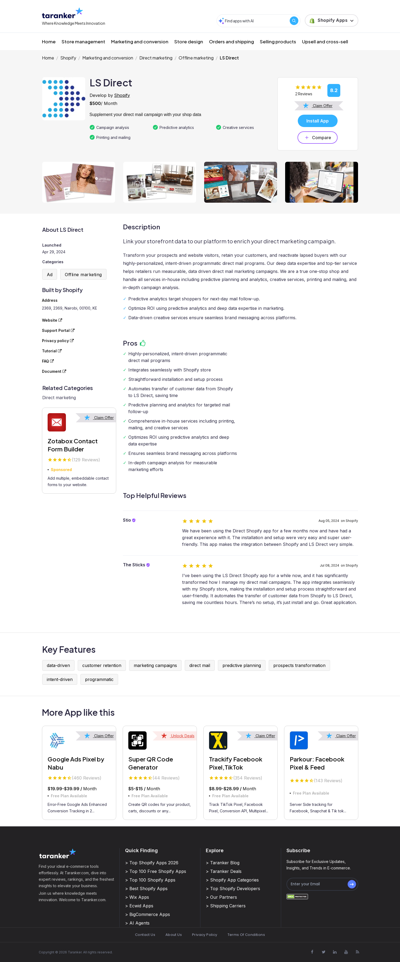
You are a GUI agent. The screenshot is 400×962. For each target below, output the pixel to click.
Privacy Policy (204, 934)
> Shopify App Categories (232, 880)
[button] (331, 20)
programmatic (99, 679)
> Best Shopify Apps (146, 888)
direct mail (199, 665)
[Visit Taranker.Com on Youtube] (346, 952)
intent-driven (60, 679)
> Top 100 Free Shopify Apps (155, 871)
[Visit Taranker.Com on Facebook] (312, 952)
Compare (317, 137)
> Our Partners (221, 897)
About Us (173, 934)
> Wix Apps (137, 897)
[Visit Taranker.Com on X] (324, 952)
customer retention (101, 665)
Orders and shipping (231, 41)
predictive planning (241, 665)
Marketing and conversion (139, 41)
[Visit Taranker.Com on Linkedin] (335, 952)
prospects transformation (299, 665)
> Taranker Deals (224, 871)
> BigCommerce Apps (147, 914)
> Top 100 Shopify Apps (150, 880)
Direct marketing (155, 58)
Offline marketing (196, 58)
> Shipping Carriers (226, 905)
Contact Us (145, 934)
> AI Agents (137, 923)
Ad (50, 274)
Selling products (278, 41)
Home (49, 41)
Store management (83, 41)
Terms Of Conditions (246, 934)
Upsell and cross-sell (325, 41)
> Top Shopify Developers (233, 888)
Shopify (68, 58)
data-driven (58, 665)
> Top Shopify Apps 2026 (151, 862)
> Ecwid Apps (139, 905)
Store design (188, 41)
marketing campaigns (155, 665)
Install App (317, 121)
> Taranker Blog (222, 862)
